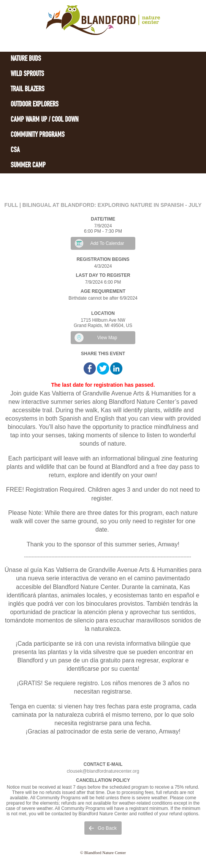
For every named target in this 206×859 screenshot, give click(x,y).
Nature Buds (26, 59)
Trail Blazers (27, 89)
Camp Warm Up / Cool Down (44, 120)
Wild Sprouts (27, 74)
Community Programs (38, 135)
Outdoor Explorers (35, 104)
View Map (107, 337)
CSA (15, 150)
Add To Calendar (107, 243)
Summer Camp (28, 165)
